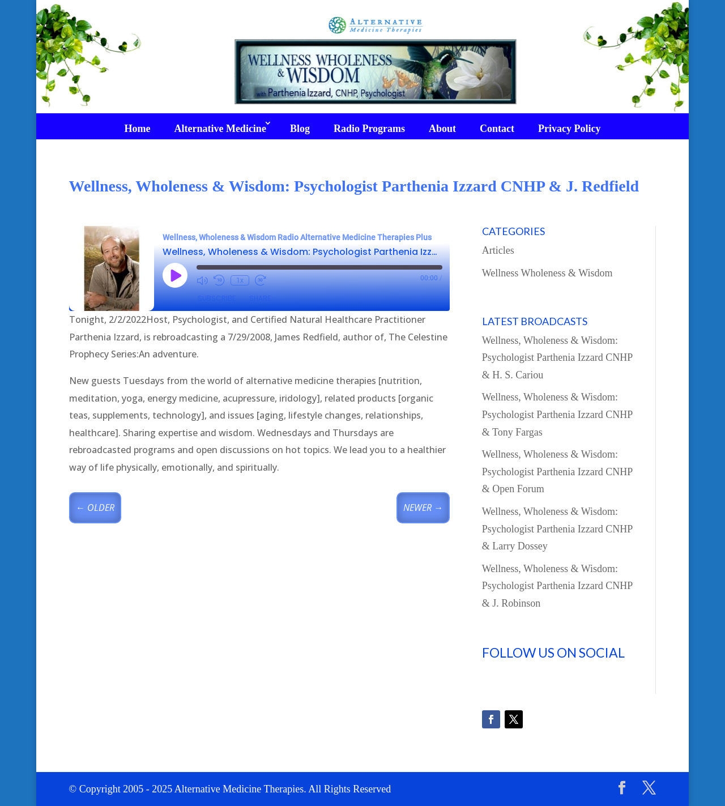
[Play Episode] (175, 275)
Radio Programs (369, 128)
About (442, 128)
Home (137, 128)
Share (260, 298)
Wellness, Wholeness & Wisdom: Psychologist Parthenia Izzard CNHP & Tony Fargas (557, 414)
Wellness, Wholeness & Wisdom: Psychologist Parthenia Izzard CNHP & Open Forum (557, 471)
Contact (497, 128)
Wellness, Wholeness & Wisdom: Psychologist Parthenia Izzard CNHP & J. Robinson (557, 586)
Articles (498, 250)
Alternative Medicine (220, 128)
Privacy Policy (569, 128)
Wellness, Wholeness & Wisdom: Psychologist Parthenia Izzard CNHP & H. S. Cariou (557, 358)
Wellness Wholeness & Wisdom (547, 273)
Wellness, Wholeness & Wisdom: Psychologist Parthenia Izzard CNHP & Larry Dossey (557, 529)
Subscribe (217, 298)
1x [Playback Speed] (240, 280)
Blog (300, 128)
